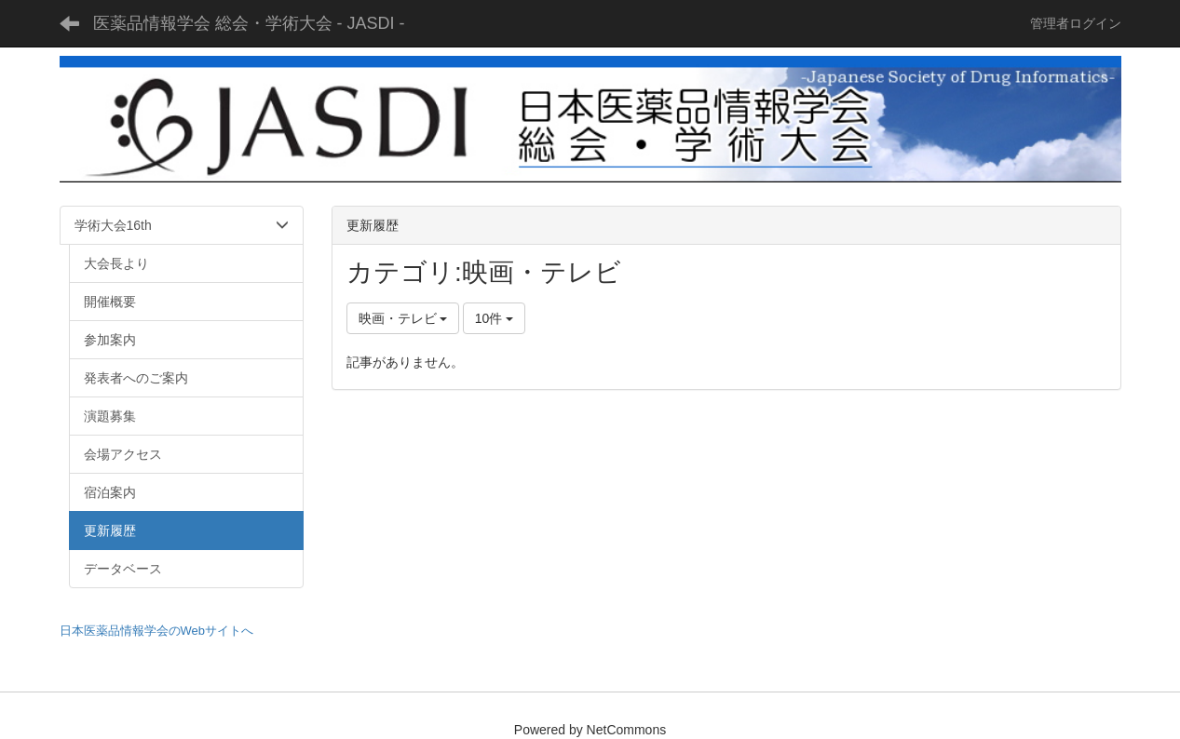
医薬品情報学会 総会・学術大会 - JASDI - (249, 23)
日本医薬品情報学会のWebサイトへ (157, 631)
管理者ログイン (1075, 23)
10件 (494, 318)
